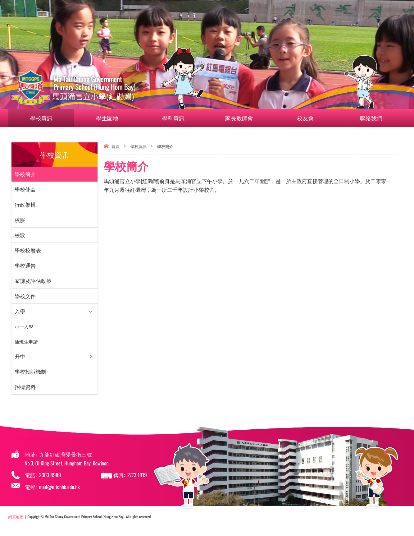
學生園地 (111, 118)
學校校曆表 (28, 250)
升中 (20, 356)
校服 (20, 220)
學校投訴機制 (30, 371)
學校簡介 (25, 174)
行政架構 (25, 204)
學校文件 (25, 296)
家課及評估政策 (33, 280)
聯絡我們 (364, 118)
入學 (20, 311)
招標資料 (25, 386)
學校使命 (25, 189)
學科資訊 (177, 118)
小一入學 (24, 326)
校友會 (309, 118)
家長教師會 (243, 118)
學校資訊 (45, 118)
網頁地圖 (15, 516)
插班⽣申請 (26, 341)
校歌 (20, 235)
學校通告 (25, 265)
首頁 (115, 146)
